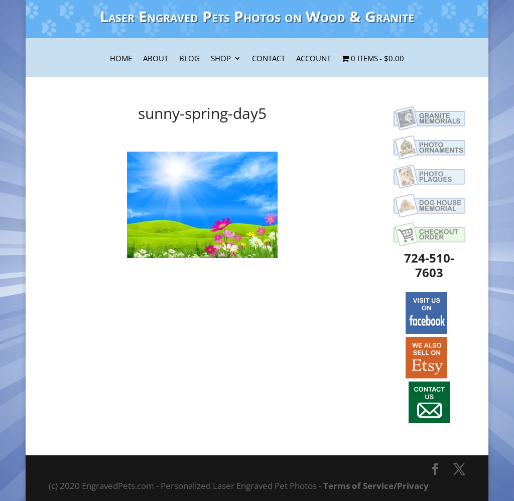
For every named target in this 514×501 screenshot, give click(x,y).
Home (121, 59)
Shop (221, 59)
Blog (189, 59)
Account (313, 59)
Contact (268, 59)
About (155, 59)
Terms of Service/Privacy (376, 485)
